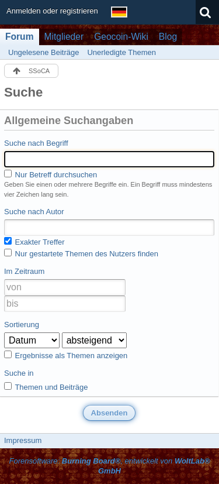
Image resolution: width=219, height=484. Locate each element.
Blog (168, 37)
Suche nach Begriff (36, 143)
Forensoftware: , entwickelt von (109, 465)
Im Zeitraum (24, 271)
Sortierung (21, 324)
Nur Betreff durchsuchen (50, 174)
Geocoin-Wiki (121, 37)
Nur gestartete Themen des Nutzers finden (81, 253)
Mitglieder (64, 37)
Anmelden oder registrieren (52, 10)
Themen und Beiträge (46, 387)
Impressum (22, 440)
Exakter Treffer (34, 241)
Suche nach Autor (34, 211)
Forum (19, 37)
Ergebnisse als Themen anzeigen (65, 355)
